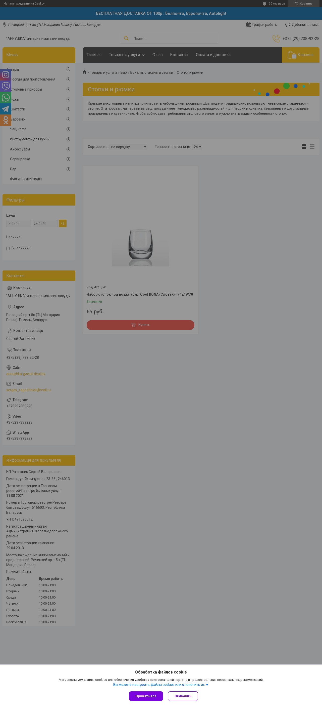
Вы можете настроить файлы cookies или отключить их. (159, 685)
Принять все (146, 696)
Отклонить (183, 696)
